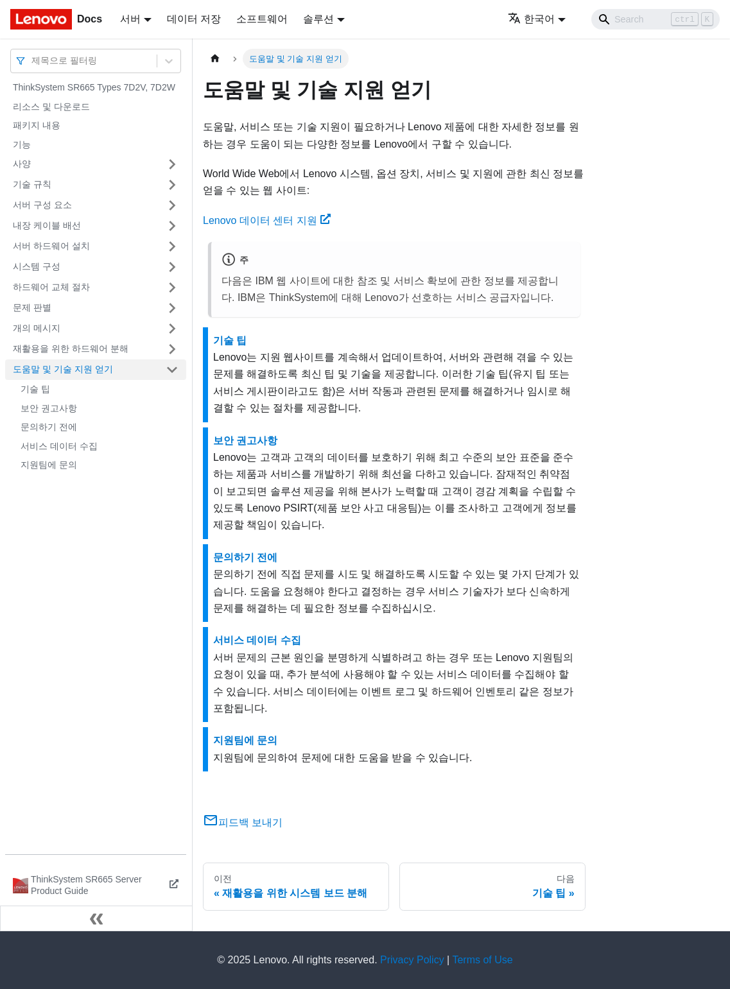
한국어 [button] (531, 18)
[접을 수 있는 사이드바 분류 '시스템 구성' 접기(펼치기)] (172, 267)
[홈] (215, 59)
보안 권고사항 (49, 408)
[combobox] (32, 60)
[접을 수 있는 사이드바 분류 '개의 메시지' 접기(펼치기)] (172, 328)
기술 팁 (35, 389)
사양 (22, 164)
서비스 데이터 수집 (59, 446)
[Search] (655, 19)
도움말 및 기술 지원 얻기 (63, 369)
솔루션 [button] (318, 18)
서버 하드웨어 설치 (51, 246)
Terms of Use (482, 959)
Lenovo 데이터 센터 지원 (267, 220)
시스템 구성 (36, 266)
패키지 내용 (36, 125)
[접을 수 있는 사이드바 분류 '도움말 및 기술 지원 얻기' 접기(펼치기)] (172, 369)
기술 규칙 (32, 184)
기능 (22, 144)
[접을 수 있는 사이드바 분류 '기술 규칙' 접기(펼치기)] (172, 185)
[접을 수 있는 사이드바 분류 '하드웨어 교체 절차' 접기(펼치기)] (172, 287)
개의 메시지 (36, 328)
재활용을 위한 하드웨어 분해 (70, 348)
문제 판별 (32, 307)
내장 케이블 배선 (47, 225)
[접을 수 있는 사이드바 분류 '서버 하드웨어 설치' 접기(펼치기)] (172, 246)
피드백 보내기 (242, 822)
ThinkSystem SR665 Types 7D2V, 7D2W (94, 87)
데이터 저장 (194, 18)
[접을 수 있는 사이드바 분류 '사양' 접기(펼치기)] (172, 164)
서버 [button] (130, 18)
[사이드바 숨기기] (96, 918)
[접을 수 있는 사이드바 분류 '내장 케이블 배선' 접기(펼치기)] (172, 226)
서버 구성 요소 (42, 205)
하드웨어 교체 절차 (51, 287)
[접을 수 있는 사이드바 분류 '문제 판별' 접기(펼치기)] (172, 308)
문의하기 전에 (49, 427)
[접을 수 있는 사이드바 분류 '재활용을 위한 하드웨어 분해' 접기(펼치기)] (172, 349)
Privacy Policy (412, 959)
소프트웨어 (262, 18)
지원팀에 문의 (49, 465)
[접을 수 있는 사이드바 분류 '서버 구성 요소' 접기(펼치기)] (172, 205)
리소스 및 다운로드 (51, 106)
